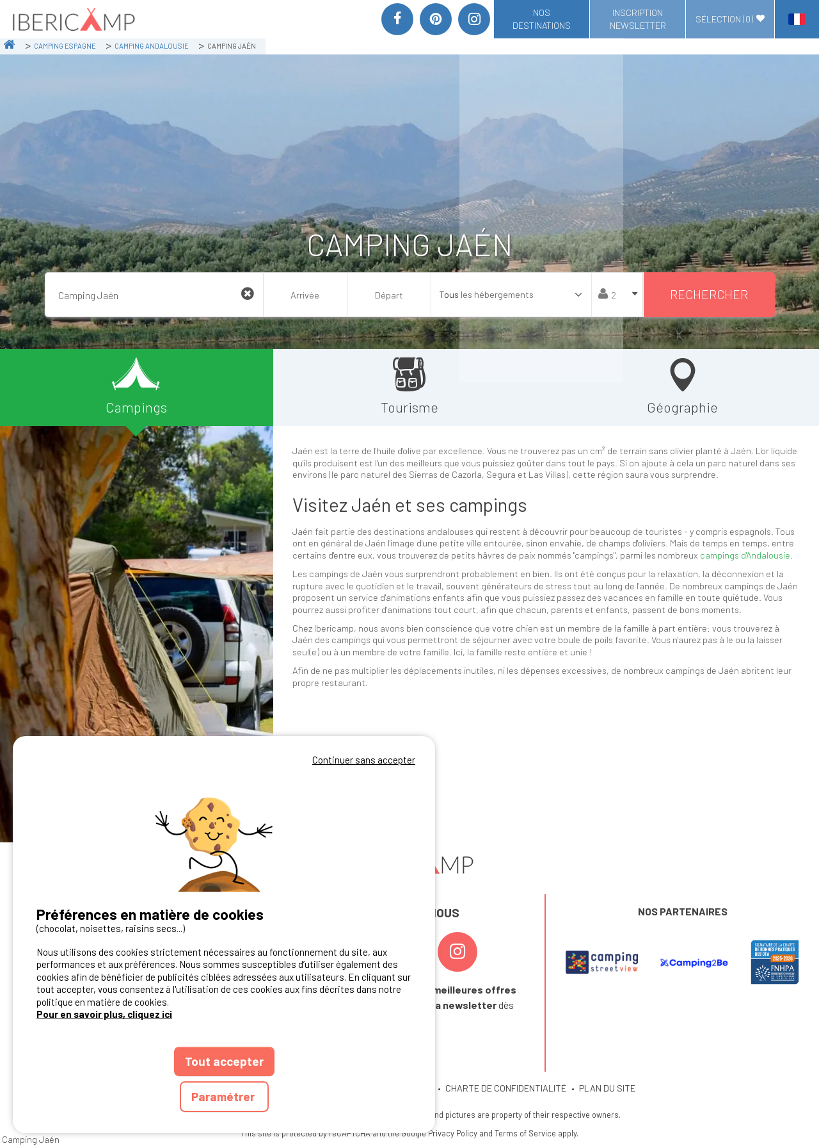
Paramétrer (224, 1096)
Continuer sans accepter (363, 759)
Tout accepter (224, 1061)
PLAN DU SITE (607, 1088)
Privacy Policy (452, 1133)
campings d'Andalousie (745, 555)
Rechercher (709, 294)
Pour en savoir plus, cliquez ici (104, 1014)
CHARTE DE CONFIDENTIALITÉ (505, 1088)
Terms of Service (525, 1133)
